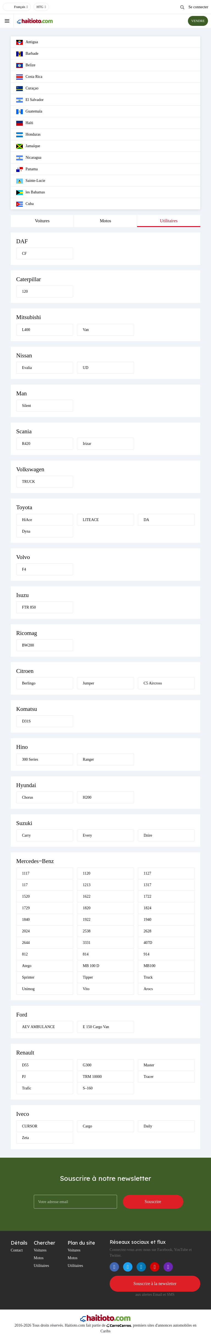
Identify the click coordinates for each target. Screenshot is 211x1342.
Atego (26, 966)
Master (149, 1065)
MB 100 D (91, 966)
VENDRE (198, 21)
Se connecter (198, 7)
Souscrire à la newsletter (155, 1283)
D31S (26, 721)
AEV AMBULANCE (38, 1027)
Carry (26, 835)
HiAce (27, 520)
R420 (26, 444)
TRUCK (28, 482)
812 (25, 954)
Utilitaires (168, 220)
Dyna (26, 531)
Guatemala (29, 111)
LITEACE (91, 520)
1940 (147, 920)
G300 (87, 1065)
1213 (86, 885)
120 (25, 291)
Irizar (87, 444)
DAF (22, 241)
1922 (86, 920)
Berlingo (28, 683)
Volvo (23, 557)
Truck (148, 977)
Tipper (88, 977)
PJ (24, 1077)
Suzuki (24, 823)
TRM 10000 (92, 1077)
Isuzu (22, 595)
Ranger (88, 759)
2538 (86, 931)
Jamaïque (28, 146)
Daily (148, 1126)
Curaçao (27, 88)
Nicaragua (28, 157)
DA (146, 520)
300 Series (30, 759)
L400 (26, 330)
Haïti (24, 123)
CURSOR (29, 1126)
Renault (25, 1052)
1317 (147, 885)
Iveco (22, 1114)
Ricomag (26, 633)
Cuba (25, 204)
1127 (147, 873)
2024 (26, 931)
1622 (86, 896)
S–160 (88, 1088)
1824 (147, 908)
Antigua (27, 42)
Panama (27, 169)
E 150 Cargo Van (96, 1027)
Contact (17, 1250)
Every (87, 835)
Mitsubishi (28, 317)
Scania (24, 431)
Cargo (87, 1126)
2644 (26, 943)
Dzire (148, 835)
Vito (86, 989)
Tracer (149, 1077)
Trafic (26, 1088)
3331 (86, 943)
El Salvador (30, 100)
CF (24, 253)
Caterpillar (28, 279)
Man (21, 393)
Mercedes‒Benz (35, 861)
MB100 (150, 966)
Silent (26, 406)
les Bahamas (30, 192)
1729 (26, 908)
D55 (25, 1065)
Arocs (148, 989)
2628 (147, 931)
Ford (21, 1014)
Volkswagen (30, 469)
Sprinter (28, 977)
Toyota (24, 507)
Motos (105, 220)
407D (148, 943)
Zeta (25, 1138)
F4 (24, 569)
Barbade (27, 53)
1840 (26, 920)
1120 (86, 873)
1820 (86, 908)
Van (86, 330)
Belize (25, 65)
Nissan (24, 355)
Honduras (28, 134)
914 (146, 954)
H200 (87, 797)
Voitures (42, 220)
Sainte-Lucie (30, 181)
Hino (22, 747)
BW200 (28, 645)
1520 (26, 896)
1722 (147, 896)
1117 (25, 873)
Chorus (27, 797)
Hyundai (26, 785)
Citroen (25, 671)
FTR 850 (29, 607)
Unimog (28, 989)
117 (24, 885)
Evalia (27, 368)
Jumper (88, 683)
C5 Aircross (153, 683)
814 (85, 954)
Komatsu (26, 709)
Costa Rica (29, 77)
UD (85, 368)
